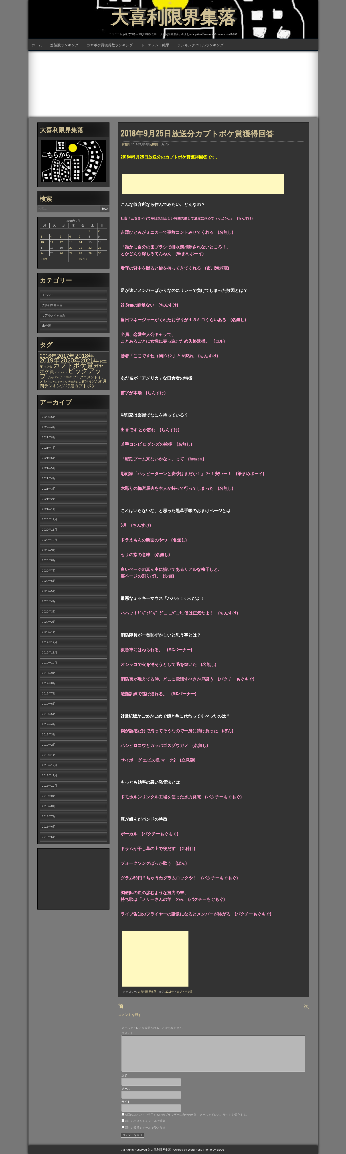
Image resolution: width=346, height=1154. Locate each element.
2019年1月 (49, 755)
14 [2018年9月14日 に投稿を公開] (80, 242)
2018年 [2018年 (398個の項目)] (84, 355)
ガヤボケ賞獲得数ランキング (110, 44)
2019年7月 (49, 693)
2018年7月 (49, 816)
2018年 (169, 991)
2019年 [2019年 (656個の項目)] (50, 360)
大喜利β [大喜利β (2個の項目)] (73, 381)
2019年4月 (49, 724)
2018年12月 (49, 765)
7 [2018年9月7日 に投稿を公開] (80, 236)
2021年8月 (49, 437)
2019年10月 (49, 662)
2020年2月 (49, 621)
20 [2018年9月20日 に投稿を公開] (71, 247)
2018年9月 (49, 796)
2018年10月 (49, 785)
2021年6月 (49, 458)
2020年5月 (49, 591)
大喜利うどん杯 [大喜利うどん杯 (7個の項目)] (90, 381)
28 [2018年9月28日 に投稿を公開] (80, 253)
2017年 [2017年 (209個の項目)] (66, 356)
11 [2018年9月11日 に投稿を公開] (51, 242)
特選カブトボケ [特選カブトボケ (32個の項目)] (80, 385)
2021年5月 (49, 468)
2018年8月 (49, 806)
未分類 (46, 325)
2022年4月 (49, 427)
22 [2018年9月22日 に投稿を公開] (90, 247)
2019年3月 (49, 734)
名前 (124, 1075)
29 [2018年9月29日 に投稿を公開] (90, 253)
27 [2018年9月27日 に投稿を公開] (71, 253)
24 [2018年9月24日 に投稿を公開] (42, 253)
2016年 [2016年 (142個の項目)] (48, 356)
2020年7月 (49, 570)
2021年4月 (49, 478)
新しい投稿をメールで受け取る (145, 1127)
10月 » (83, 259)
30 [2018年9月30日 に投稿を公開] (99, 253)
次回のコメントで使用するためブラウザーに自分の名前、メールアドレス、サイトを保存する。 (186, 1114)
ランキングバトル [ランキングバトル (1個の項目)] (57, 382)
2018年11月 (49, 775)
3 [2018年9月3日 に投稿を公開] (41, 236)
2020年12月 (49, 519)
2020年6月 (49, 580)
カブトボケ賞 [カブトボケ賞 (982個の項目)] (73, 365)
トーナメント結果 (155, 44)
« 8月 (44, 259)
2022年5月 (49, 417)
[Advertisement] (173, 84)
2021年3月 (49, 488)
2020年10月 (49, 539)
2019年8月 (49, 683)
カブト (165, 144)
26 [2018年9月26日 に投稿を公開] (61, 253)
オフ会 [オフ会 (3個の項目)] (48, 366)
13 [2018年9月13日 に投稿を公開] (71, 242)
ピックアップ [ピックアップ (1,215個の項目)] (70, 373)
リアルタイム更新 (53, 315)
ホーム (36, 44)
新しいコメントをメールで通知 (145, 1121)
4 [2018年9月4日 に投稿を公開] (51, 236)
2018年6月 (49, 826)
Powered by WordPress (187, 1149)
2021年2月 (49, 499)
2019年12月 (49, 642)
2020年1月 (49, 632)
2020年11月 (49, 529)
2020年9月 (49, 550)
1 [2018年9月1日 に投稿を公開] (89, 231)
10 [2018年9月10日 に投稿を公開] (42, 242)
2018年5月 (49, 837)
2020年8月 (49, 560)
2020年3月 (49, 611)
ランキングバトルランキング (200, 44)
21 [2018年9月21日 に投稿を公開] (80, 247)
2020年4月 (49, 601)
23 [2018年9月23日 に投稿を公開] (99, 247)
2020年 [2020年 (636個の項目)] (70, 360)
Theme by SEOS (214, 1149)
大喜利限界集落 (173, 15)
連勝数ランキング (64, 44)
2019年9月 (49, 673)
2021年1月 (49, 509)
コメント (127, 1033)
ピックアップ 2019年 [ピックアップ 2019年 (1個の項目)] (59, 377)
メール (125, 1088)
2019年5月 (49, 714)
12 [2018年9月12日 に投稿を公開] (61, 242)
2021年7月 (49, 447)
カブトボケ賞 (185, 991)
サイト (125, 1101)
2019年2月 (49, 744)
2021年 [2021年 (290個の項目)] (90, 360)
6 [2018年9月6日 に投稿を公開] (70, 236)
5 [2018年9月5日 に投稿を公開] (60, 236)
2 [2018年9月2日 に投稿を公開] (99, 231)
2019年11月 (49, 652)
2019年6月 (49, 703)
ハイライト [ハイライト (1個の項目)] (61, 372)
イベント (48, 295)
